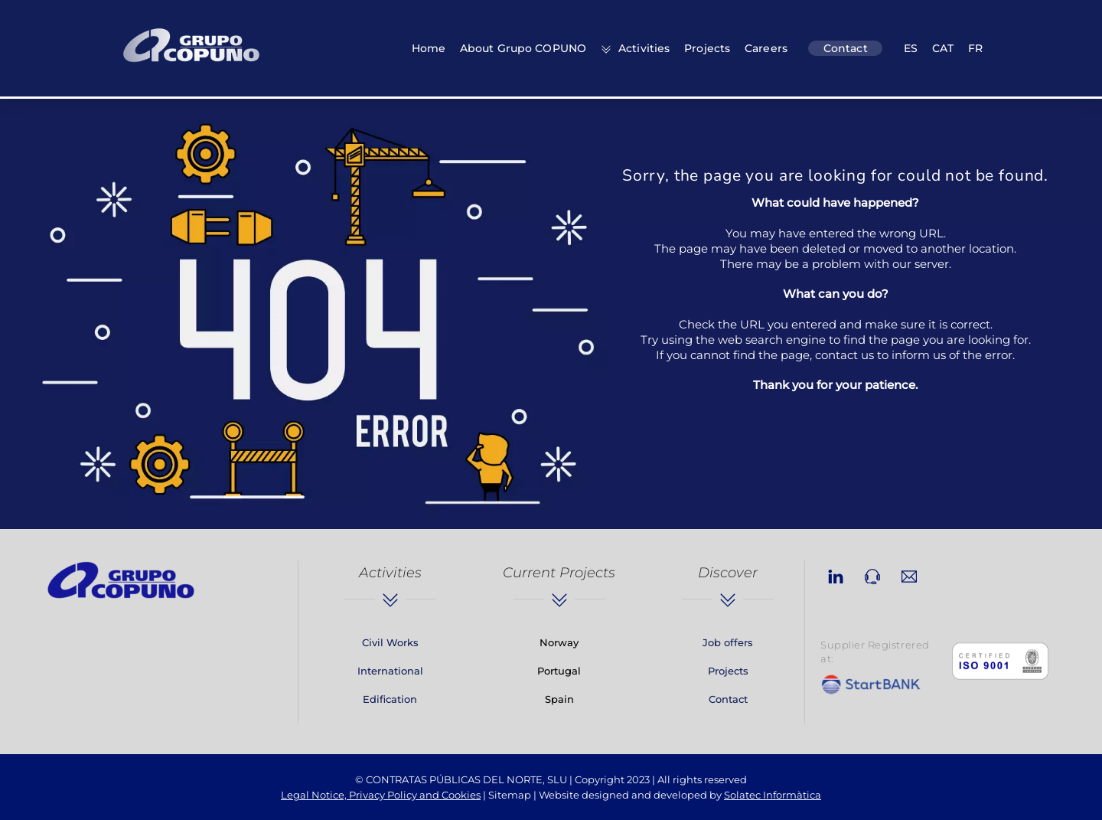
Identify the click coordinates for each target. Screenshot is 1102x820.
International (390, 671)
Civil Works (390, 642)
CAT (943, 48)
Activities (635, 48)
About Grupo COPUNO (523, 48)
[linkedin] (835, 574)
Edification (390, 699)
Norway (559, 642)
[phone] (872, 574)
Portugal (559, 671)
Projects (707, 48)
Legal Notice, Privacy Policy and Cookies (381, 795)
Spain (559, 699)
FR (975, 48)
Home (428, 48)
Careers (766, 48)
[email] (909, 574)
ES (911, 48)
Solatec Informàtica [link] (772, 795)
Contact (845, 48)
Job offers (728, 642)
